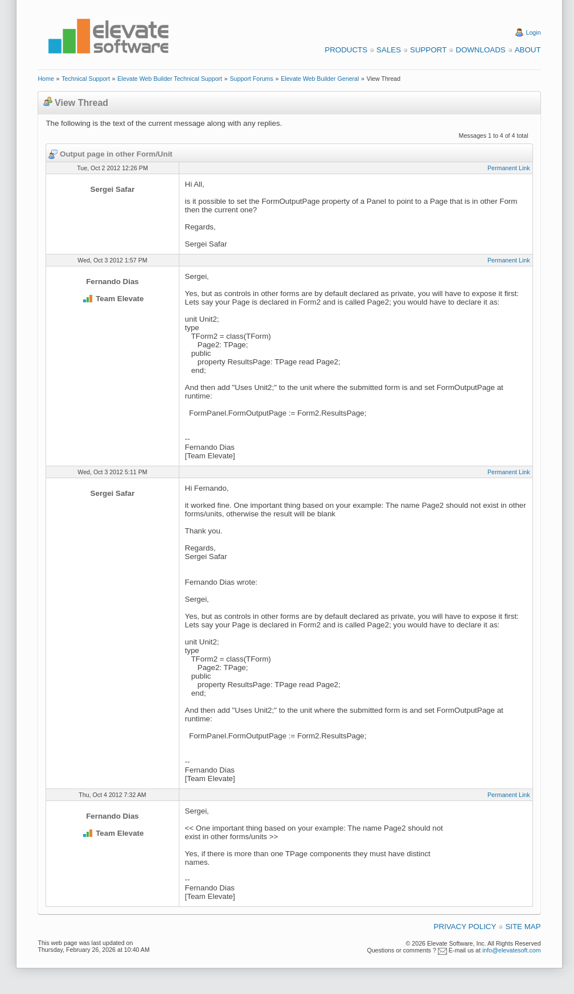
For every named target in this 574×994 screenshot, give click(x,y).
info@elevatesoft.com (511, 950)
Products (346, 50)
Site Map (522, 926)
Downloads (480, 50)
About (528, 50)
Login (533, 32)
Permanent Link (508, 168)
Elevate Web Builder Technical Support (169, 78)
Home (46, 78)
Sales (388, 50)
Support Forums (251, 78)
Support (428, 50)
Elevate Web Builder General (320, 78)
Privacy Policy (465, 926)
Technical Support (86, 78)
